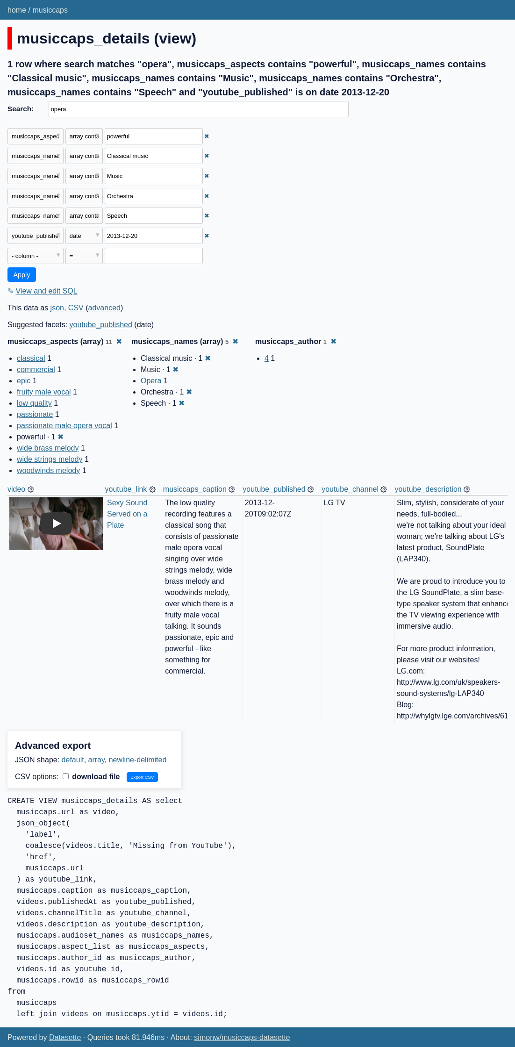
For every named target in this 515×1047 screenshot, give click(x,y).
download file (91, 777)
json (57, 308)
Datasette (65, 1037)
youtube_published (101, 325)
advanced (104, 308)
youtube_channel (350, 489)
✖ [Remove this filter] (206, 136)
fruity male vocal (44, 392)
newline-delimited (138, 760)
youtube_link (126, 489)
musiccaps (50, 10)
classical (31, 358)
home (16, 10)
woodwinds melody (48, 470)
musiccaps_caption (195, 489)
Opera (151, 381)
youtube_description (427, 489)
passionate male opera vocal (64, 426)
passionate (35, 414)
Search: (20, 109)
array (96, 760)
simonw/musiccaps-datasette (242, 1037)
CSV (76, 308)
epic (23, 381)
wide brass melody (48, 448)
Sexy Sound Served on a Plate (128, 514)
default (73, 760)
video (16, 489)
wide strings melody (50, 459)
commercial (36, 369)
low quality (34, 403)
